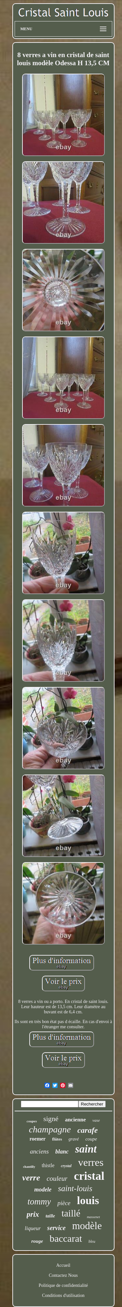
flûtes (57, 1139)
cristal (89, 1176)
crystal (66, 1166)
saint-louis (75, 1188)
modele (42, 1189)
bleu (91, 1241)
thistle (48, 1165)
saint (86, 1149)
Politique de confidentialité (63, 1285)
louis (88, 1200)
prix (33, 1214)
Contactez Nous (63, 1275)
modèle (87, 1225)
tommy (39, 1201)
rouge (37, 1241)
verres (90, 1162)
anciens (39, 1151)
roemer (38, 1139)
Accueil (63, 1265)
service (56, 1227)
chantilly (29, 1166)
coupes (32, 1121)
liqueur (33, 1228)
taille (50, 1216)
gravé (74, 1139)
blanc (62, 1151)
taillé (70, 1213)
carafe (87, 1130)
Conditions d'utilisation (63, 1295)
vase (96, 1120)
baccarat (65, 1238)
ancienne (75, 1120)
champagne (50, 1129)
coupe (91, 1139)
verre (31, 1177)
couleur (57, 1178)
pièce (63, 1203)
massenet (93, 1217)
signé (50, 1119)
